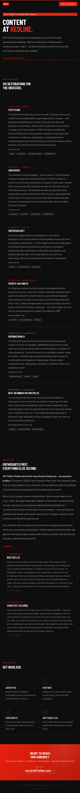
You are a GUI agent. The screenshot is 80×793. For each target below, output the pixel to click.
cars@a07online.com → (15, 59)
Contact (44, 788)
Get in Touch (68, 4)
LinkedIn (35, 788)
